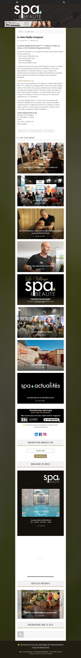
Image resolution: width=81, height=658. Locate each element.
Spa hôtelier (49, 131)
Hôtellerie (22, 131)
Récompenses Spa (35, 131)
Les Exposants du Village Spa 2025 (41, 299)
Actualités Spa (34, 40)
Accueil (20, 32)
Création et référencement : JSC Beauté (40, 654)
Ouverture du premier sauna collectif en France (40, 613)
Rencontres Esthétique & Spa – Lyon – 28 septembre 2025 (41, 167)
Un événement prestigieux (40, 200)
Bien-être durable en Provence (40, 365)
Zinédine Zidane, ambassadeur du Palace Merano (40, 266)
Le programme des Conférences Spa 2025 (40, 332)
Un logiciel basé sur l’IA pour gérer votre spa (40, 398)
